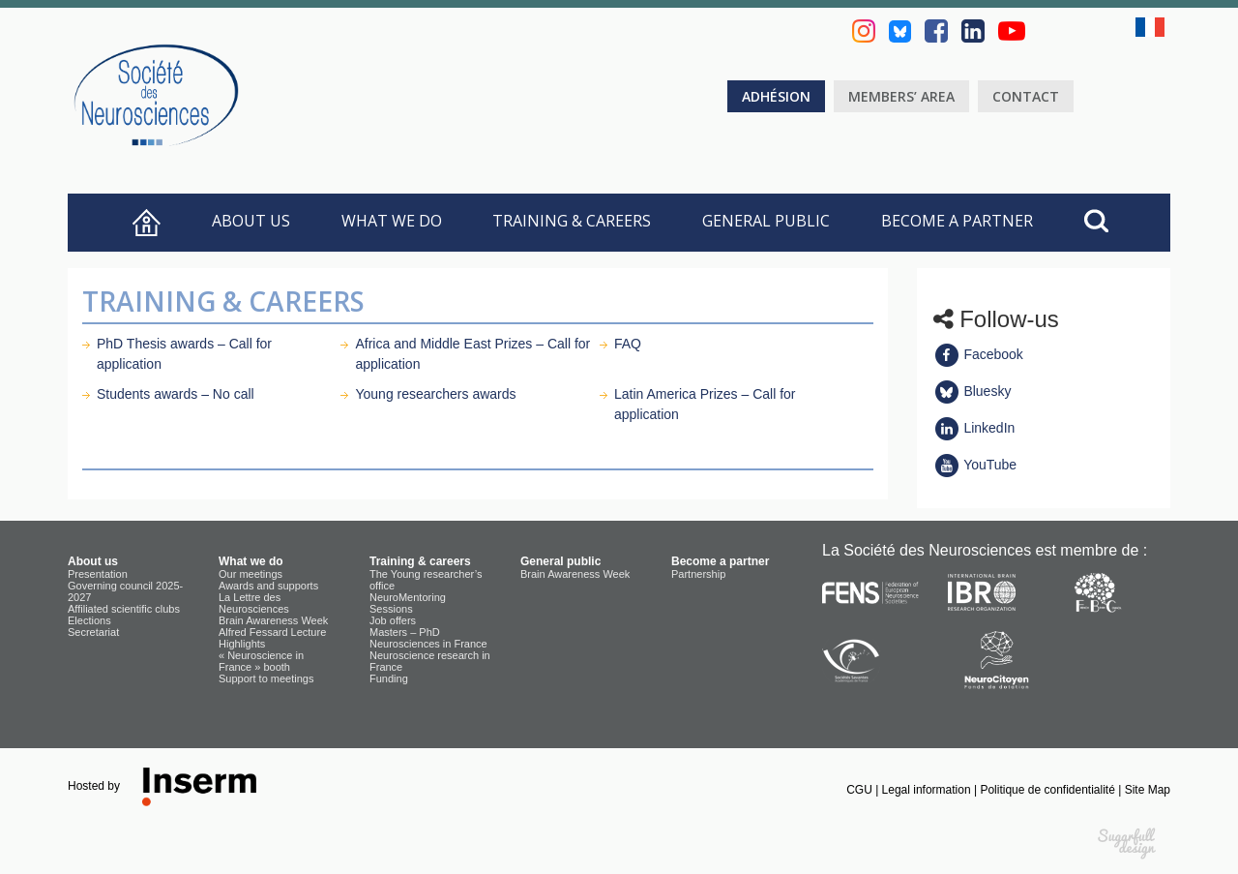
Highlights (242, 643)
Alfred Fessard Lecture (272, 632)
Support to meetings (266, 678)
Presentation (98, 574)
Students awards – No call (175, 394)
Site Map (1147, 790)
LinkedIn (974, 428)
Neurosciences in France (428, 643)
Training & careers (571, 220)
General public (766, 220)
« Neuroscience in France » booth (261, 661)
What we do (391, 220)
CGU (860, 790)
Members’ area (901, 96)
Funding (388, 678)
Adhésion (776, 96)
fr (1152, 27)
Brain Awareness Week (273, 620)
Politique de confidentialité (1049, 790)
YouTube (975, 464)
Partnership (698, 574)
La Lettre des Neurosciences (254, 603)
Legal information (928, 790)
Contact (1025, 96)
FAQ (627, 343)
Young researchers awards (435, 394)
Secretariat (93, 632)
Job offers (392, 620)
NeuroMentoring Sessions (407, 603)
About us (251, 220)
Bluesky (972, 391)
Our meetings (250, 574)
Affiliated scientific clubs (124, 609)
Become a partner (957, 220)
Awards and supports (268, 585)
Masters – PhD (404, 632)
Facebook (978, 354)
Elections (89, 620)
